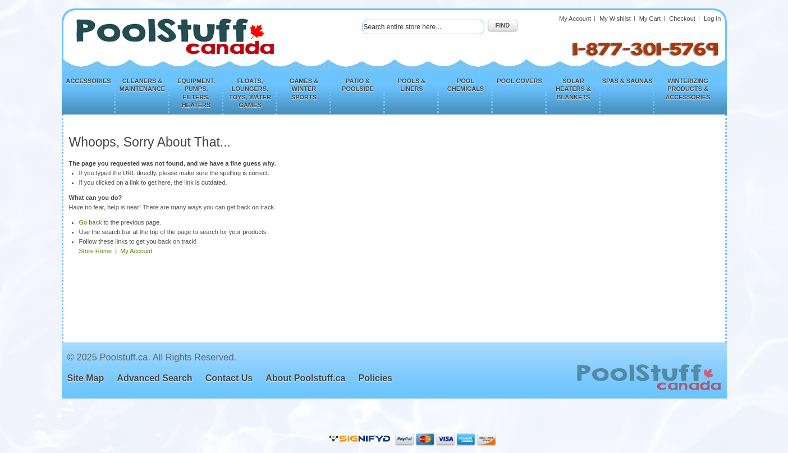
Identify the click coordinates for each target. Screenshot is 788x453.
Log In (712, 18)
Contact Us (229, 378)
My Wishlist (615, 18)
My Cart (650, 18)
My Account (575, 18)
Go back (90, 222)
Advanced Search (154, 378)
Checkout (682, 18)
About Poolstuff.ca (305, 378)
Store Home (95, 251)
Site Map (85, 378)
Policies (375, 378)
